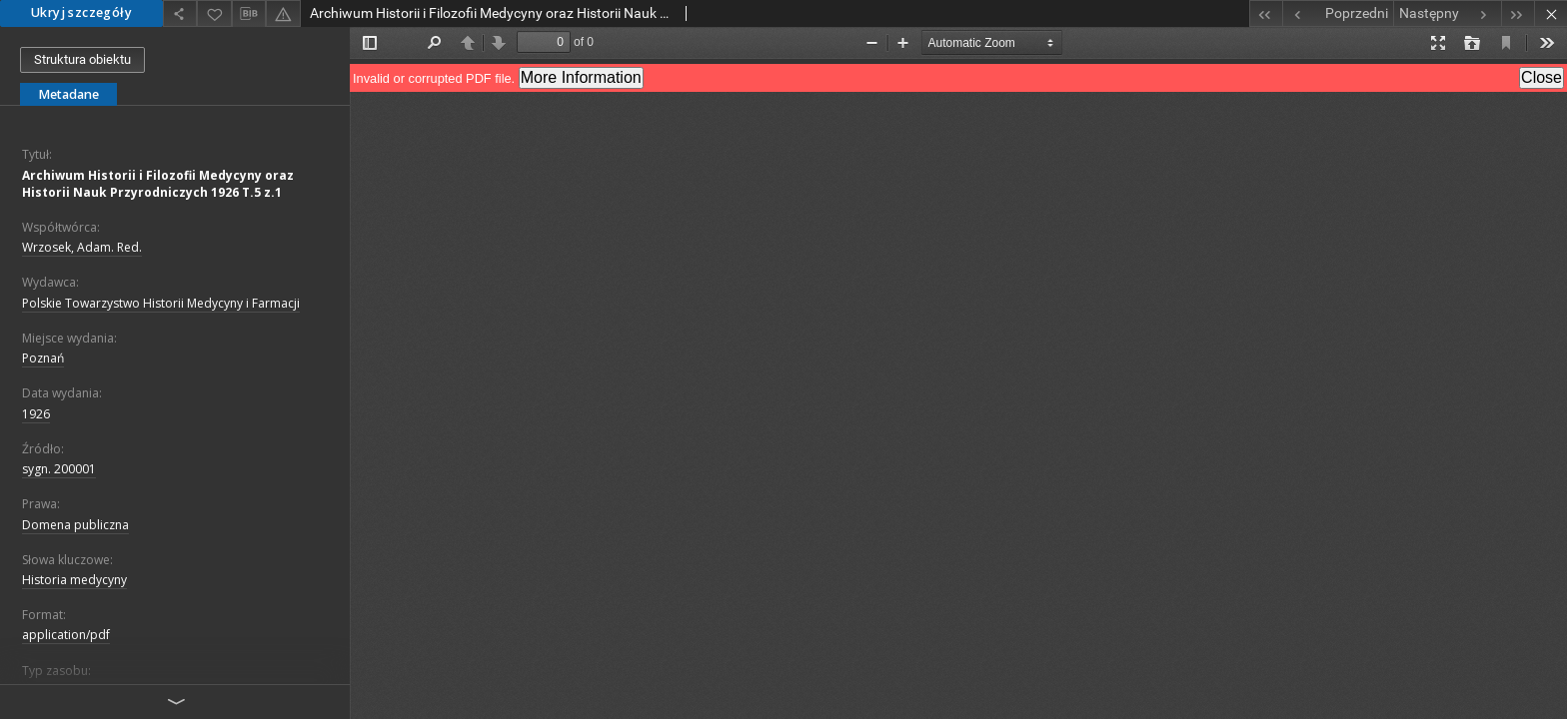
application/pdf (66, 634)
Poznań (43, 358)
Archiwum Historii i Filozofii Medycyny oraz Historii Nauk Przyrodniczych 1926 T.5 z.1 (158, 184)
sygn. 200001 (59, 468)
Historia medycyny (74, 579)
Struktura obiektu (82, 59)
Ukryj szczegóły (81, 12)
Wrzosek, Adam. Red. (82, 247)
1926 (36, 413)
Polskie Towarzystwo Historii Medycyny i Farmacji (161, 303)
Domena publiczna (75, 524)
